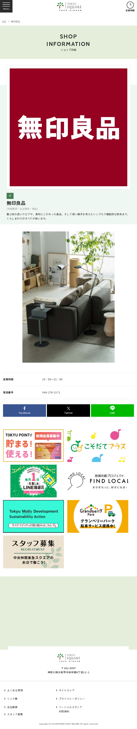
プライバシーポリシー (72, 698)
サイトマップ (67, 690)
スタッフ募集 (15, 714)
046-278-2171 (51, 392)
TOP (4, 21)
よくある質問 (15, 690)
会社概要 (12, 707)
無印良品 (15, 21)
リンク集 (12, 698)
